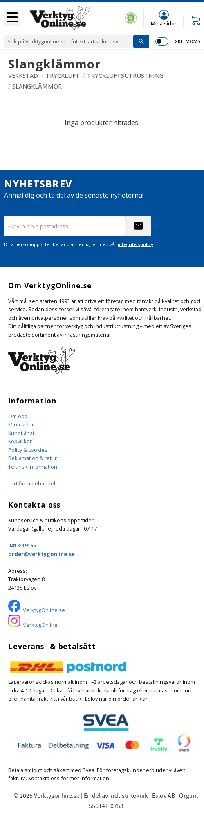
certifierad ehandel (31, 483)
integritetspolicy (135, 244)
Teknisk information (32, 466)
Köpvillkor (20, 441)
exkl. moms (186, 41)
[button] (12, 18)
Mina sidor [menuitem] (164, 23)
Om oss (17, 416)
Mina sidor (21, 424)
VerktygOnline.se (44, 610)
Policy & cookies (27, 449)
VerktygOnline (40, 625)
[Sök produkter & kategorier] (68, 41)
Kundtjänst (21, 433)
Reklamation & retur (32, 458)
